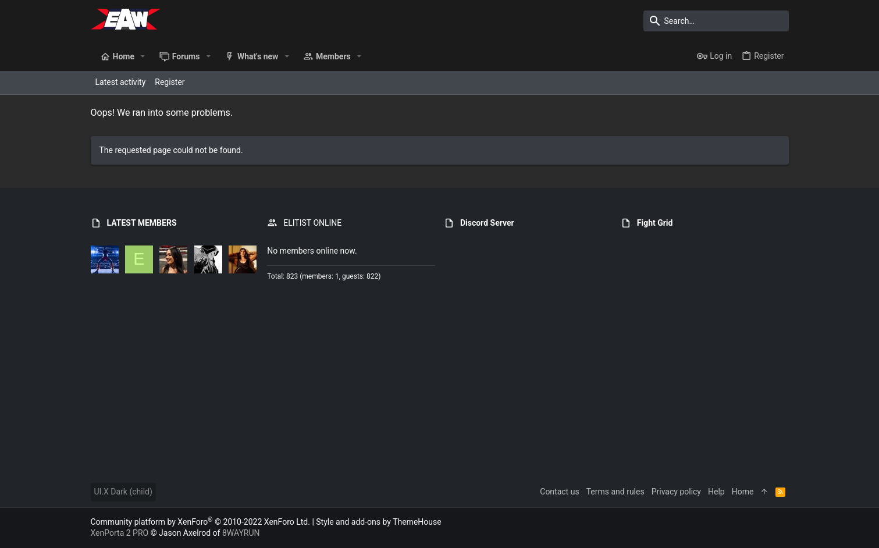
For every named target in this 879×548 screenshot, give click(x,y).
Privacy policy (676, 491)
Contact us (559, 491)
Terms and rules (615, 491)
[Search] (716, 20)
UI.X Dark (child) (123, 491)
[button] (143, 56)
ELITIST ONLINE (312, 222)
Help (716, 491)
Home (743, 491)
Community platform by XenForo (200, 521)
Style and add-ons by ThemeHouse (378, 521)
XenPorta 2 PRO (120, 533)
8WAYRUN (241, 533)
